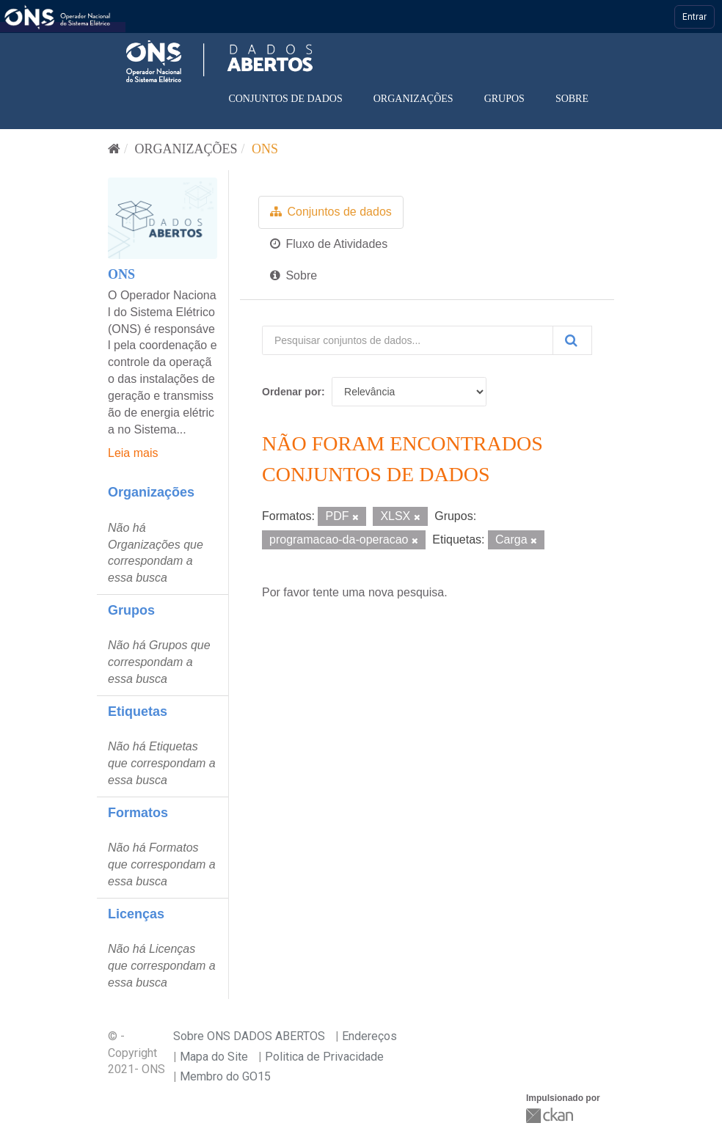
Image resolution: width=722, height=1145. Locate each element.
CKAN (551, 1115)
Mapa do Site (214, 1057)
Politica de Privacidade (324, 1057)
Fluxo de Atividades (328, 244)
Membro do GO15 (225, 1076)
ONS (265, 149)
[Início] (114, 149)
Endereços (369, 1036)
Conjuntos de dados (285, 98)
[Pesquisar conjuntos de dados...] (407, 340)
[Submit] (572, 340)
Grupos (504, 98)
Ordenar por (291, 392)
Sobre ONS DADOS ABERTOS (249, 1036)
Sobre (571, 98)
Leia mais (133, 453)
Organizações (413, 98)
